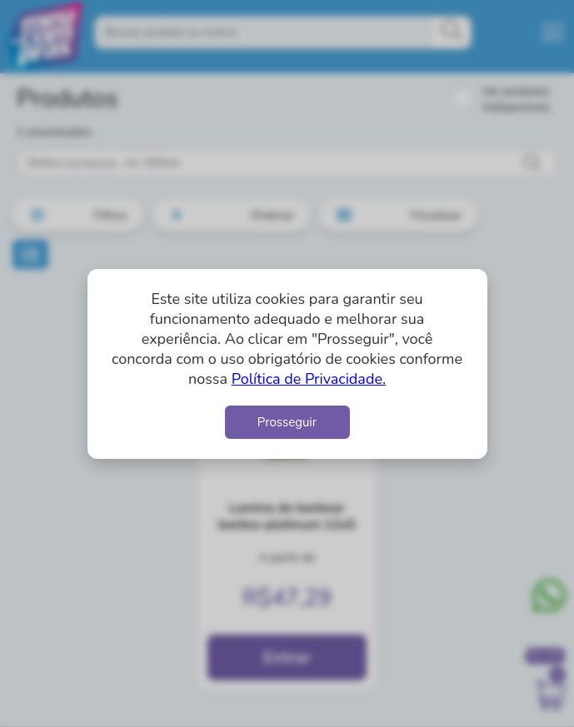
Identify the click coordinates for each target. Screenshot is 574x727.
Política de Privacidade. (309, 379)
